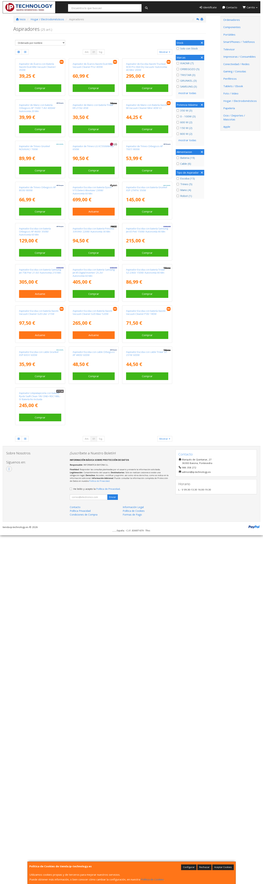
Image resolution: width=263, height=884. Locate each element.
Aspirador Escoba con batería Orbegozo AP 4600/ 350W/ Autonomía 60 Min (35, 425)
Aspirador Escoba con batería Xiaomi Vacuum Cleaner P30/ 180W (145, 583)
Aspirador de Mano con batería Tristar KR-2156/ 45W (93, 184)
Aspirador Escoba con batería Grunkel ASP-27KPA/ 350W (146, 344)
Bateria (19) (186, 158)
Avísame (93, 366)
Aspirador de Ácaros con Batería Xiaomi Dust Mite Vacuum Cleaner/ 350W (37, 105)
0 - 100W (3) (186, 116)
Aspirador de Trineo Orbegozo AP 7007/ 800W (144, 264)
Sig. (101, 52)
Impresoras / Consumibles (239, 56)
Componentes (232, 27)
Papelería (229, 108)
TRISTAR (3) (186, 75)
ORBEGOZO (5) (188, 69)
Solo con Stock (187, 48)
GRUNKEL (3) (187, 80)
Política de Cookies (152, 879)
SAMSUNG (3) (187, 86)
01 (94, 52)
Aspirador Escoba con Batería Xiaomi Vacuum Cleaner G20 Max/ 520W (92, 583)
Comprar (40, 127)
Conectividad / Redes (236, 64)
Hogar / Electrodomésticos (240, 101)
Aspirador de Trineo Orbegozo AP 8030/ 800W (37, 344)
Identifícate (208, 7)
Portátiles (229, 34)
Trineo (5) (184, 184)
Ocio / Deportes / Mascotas (234, 117)
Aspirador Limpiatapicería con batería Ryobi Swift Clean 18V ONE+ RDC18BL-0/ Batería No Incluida (40, 745)
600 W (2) (184, 122)
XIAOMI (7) (185, 63)
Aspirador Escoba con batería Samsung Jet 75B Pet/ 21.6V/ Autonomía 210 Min (40, 503)
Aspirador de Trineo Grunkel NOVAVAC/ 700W (34, 264)
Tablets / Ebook (233, 86)
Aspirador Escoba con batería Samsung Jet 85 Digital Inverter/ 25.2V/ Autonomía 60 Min (94, 505)
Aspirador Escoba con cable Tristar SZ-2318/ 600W (146, 663)
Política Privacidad (80, 859)
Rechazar (204, 867)
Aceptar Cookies (223, 867)
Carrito (250, 7)
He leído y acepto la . (96, 837)
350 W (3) (184, 110)
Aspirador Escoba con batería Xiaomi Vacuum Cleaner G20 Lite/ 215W (38, 583)
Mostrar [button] (164, 52)
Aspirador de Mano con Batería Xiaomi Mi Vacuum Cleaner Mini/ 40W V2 (146, 184)
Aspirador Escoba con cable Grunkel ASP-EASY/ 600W (38, 663)
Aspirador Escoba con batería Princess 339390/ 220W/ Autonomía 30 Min (93, 424)
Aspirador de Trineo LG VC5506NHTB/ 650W (93, 264)
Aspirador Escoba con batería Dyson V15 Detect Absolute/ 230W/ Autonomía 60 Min (92, 345)
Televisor (229, 49)
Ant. (87, 52)
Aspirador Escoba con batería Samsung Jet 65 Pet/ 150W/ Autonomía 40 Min (147, 424)
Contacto (229, 7)
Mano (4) (184, 190)
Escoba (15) (186, 178)
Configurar (189, 867)
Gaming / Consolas (234, 71)
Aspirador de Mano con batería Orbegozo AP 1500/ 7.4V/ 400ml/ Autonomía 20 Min (37, 185)
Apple (226, 126)
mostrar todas (187, 93)
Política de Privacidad (99, 829)
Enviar (112, 845)
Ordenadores (231, 20)
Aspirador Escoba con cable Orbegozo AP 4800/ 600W (94, 663)
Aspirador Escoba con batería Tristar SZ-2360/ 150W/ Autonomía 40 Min (145, 503)
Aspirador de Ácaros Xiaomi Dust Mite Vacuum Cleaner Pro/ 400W (93, 104)
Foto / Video (230, 93)
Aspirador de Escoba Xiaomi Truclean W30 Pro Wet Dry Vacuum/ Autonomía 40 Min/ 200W (146, 105)
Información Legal (133, 855)
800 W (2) (184, 134)
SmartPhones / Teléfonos (239, 42)
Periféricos (230, 78)
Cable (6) (184, 163)
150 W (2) (184, 128)
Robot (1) (184, 196)
